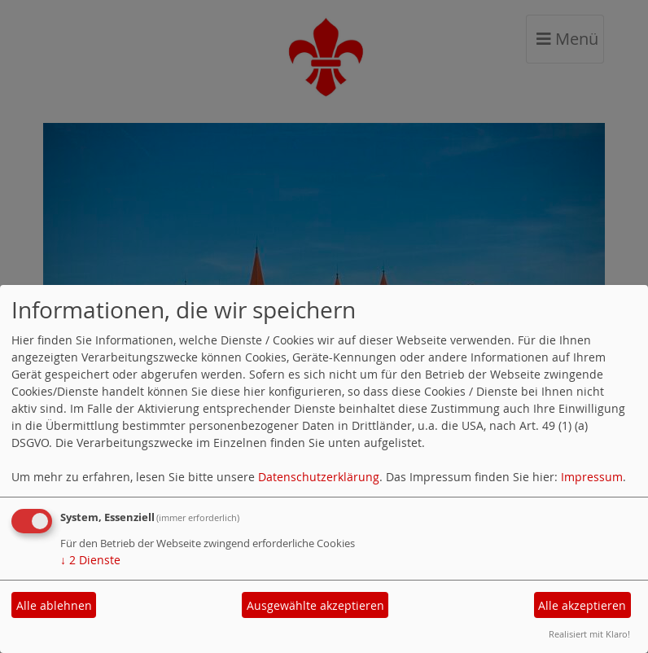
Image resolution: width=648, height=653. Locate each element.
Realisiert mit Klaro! (589, 634)
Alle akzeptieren (582, 605)
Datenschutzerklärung (318, 476)
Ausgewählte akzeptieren (315, 605)
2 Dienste (90, 560)
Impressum (592, 476)
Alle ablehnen (54, 605)
